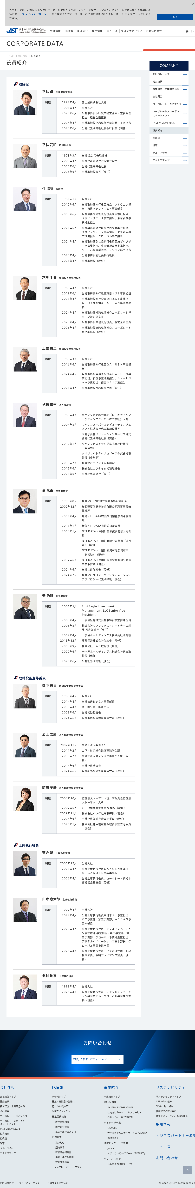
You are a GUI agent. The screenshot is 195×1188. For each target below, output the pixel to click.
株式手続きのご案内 (65, 1132)
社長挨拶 (157, 83)
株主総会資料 (62, 1127)
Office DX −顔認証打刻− (121, 1117)
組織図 (156, 146)
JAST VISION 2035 (164, 129)
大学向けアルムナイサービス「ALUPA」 (128, 1133)
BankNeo (112, 1138)
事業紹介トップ (112, 1097)
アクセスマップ (161, 171)
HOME (10, 56)
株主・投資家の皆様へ (63, 1102)
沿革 (155, 154)
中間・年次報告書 (64, 1157)
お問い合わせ (7, 1183)
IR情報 (57, 1088)
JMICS (110, 1149)
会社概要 (157, 100)
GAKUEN (112, 1128)
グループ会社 (160, 163)
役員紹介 (157, 138)
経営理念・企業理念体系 (166, 91)
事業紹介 (111, 1088)
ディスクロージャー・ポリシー (68, 1167)
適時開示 (60, 1148)
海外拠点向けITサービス (119, 1164)
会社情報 (22, 56)
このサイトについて (57, 1183)
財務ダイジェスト (61, 1111)
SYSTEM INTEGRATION (120, 1108)
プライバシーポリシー (39, 13)
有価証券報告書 (63, 1152)
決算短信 (60, 1143)
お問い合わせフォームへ (95, 1059)
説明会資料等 (62, 1162)
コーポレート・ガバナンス (167, 108)
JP (187, 31)
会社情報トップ (161, 74)
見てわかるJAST (60, 1107)
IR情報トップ (59, 1097)
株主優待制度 (62, 1122)
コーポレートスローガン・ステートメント (167, 119)
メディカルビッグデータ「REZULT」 (126, 1154)
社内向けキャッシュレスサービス (124, 1113)
